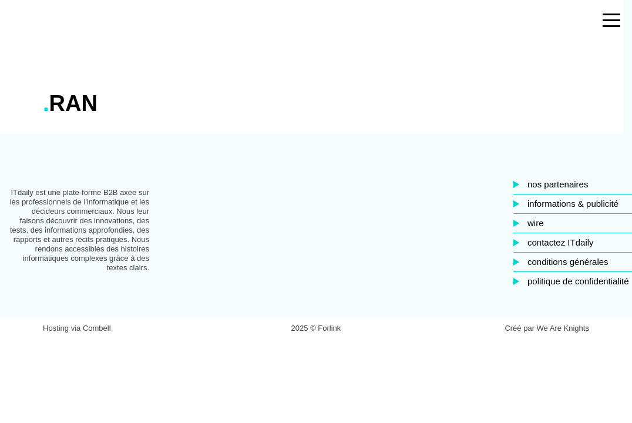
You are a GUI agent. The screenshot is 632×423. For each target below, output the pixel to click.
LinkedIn (331, 268)
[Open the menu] (611, 20)
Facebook (304, 268)
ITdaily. (48, 23)
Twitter (358, 268)
